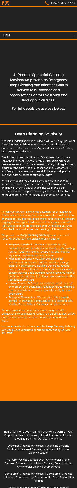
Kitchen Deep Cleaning (27, 431)
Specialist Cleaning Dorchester (38, 449)
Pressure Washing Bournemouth (25, 459)
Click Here (27, 330)
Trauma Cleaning (29, 435)
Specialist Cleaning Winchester (26, 445)
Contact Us (34, 438)
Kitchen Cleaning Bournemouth (52, 463)
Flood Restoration (51, 435)
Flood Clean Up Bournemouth (33, 477)
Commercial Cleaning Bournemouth (38, 467)
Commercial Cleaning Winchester (24, 474)
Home (7, 431)
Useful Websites (52, 438)
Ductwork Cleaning (54, 431)
